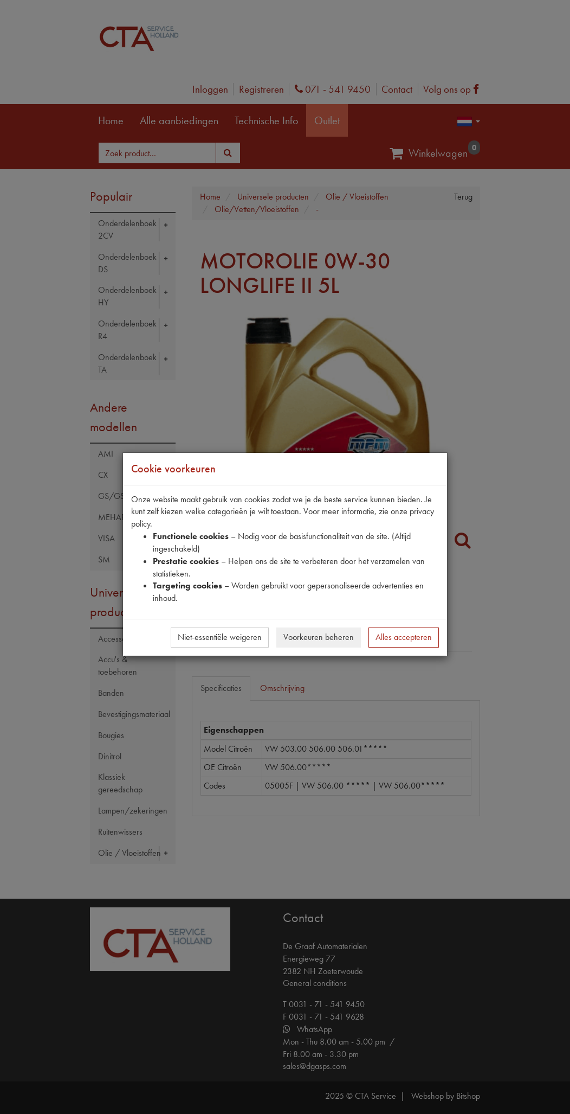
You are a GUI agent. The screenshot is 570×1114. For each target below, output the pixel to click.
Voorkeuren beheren (318, 637)
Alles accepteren (403, 637)
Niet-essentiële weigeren (220, 637)
